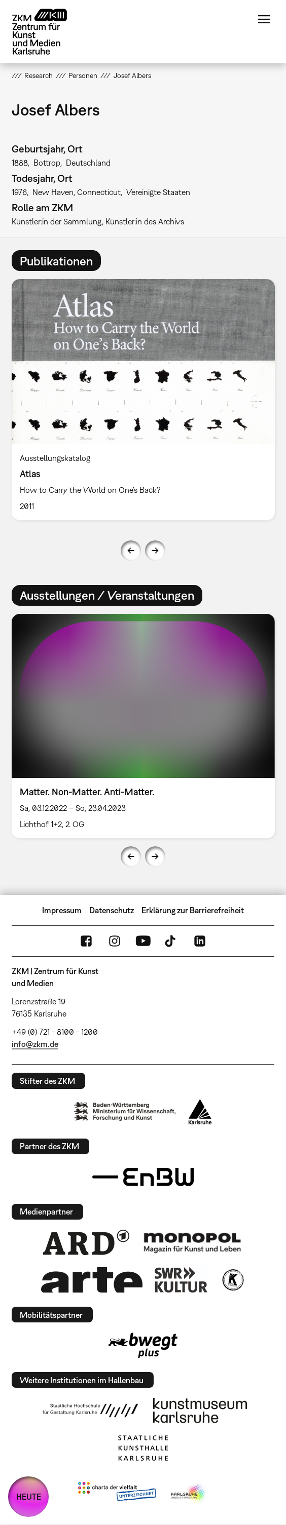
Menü (264, 19)
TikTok (171, 941)
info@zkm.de (35, 1043)
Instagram (114, 941)
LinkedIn (200, 941)
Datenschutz (111, 910)
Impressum (62, 910)
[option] (143, 399)
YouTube (143, 941)
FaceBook (86, 941)
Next (155, 550)
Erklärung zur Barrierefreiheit (192, 910)
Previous (131, 550)
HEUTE (28, 1496)
